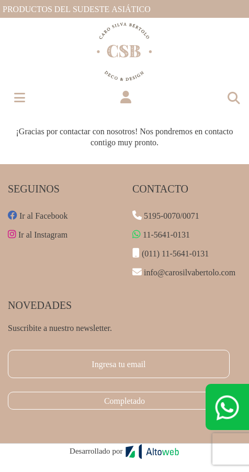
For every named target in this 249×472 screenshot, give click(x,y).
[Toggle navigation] (233, 97)
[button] (125, 97)
